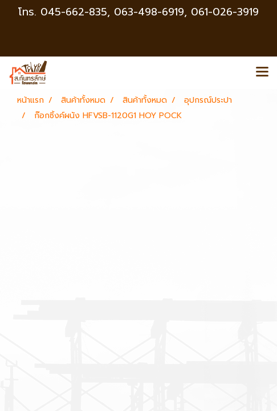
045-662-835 (73, 12)
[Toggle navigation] (262, 72)
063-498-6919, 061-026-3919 (186, 12)
